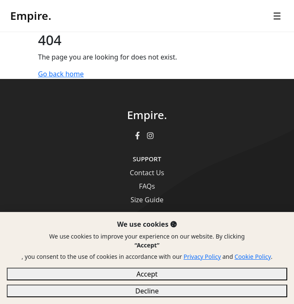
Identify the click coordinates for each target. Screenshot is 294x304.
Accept (147, 274)
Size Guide (147, 199)
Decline (147, 291)
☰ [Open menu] (277, 15)
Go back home (61, 74)
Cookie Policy (252, 256)
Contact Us (147, 172)
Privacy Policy (201, 256)
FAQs (147, 186)
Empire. (31, 15)
